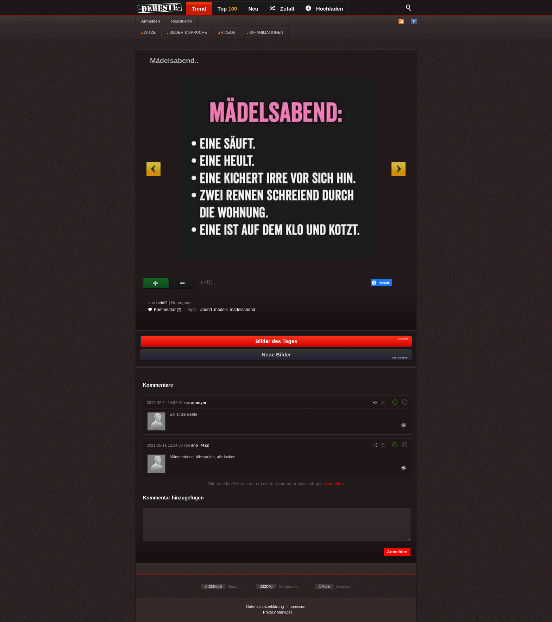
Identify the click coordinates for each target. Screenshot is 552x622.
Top (227, 9)
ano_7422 (200, 445)
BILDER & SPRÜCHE (187, 32)
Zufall (282, 9)
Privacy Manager (277, 612)
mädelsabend (242, 309)
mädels (221, 309)
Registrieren (181, 21)
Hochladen (324, 9)
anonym (198, 402)
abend (206, 309)
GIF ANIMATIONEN (265, 32)
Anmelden (150, 21)
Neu (253, 9)
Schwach (182, 283)
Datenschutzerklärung (265, 606)
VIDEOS (227, 32)
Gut (156, 283)
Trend (199, 9)
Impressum (296, 606)
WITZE (148, 32)
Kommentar (164, 309)
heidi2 (162, 302)
